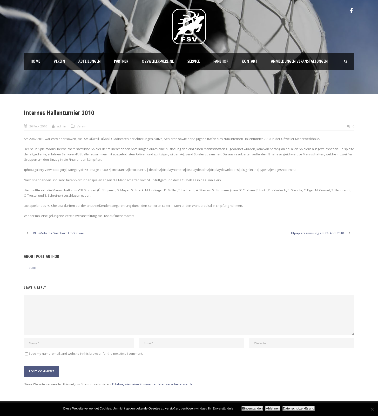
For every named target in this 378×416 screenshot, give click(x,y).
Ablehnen (272, 408)
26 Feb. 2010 (38, 126)
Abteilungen (89, 61)
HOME (35, 61)
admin (61, 126)
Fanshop (220, 61)
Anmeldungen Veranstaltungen (299, 61)
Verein (59, 61)
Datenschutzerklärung (298, 408)
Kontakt (249, 61)
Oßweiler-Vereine (158, 61)
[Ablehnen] (372, 409)
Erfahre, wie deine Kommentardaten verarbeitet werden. (153, 384)
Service (193, 61)
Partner (121, 61)
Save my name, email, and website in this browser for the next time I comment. (86, 353)
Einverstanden (252, 408)
